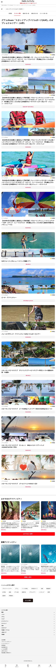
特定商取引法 (4, 647)
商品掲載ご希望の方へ (6, 652)
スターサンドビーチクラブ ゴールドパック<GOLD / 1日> (19, 483)
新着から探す (28, 577)
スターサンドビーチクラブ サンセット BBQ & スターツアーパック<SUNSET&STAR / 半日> (23, 446)
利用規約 (3, 645)
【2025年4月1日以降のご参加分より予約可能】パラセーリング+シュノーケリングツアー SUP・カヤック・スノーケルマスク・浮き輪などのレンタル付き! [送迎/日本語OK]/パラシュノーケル (28, 222)
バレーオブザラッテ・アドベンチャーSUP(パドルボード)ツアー (21, 334)
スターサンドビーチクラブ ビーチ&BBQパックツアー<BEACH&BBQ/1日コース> (27, 409)
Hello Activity (4, 5)
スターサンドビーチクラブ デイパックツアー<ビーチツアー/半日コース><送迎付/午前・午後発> (27, 371)
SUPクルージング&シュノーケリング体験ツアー (16, 261)
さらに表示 (28, 600)
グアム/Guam (10, 5)
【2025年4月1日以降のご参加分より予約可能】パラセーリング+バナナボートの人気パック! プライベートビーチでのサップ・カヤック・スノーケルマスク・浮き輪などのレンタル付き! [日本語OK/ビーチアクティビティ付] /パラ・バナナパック (28, 142)
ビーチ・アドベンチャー (9, 297)
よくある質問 (4, 649)
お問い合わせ (4, 650)
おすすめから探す (28, 534)
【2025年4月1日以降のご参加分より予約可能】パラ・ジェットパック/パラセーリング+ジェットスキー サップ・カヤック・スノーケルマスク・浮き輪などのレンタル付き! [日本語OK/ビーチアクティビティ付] (28, 59)
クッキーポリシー (5, 643)
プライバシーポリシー (6, 641)
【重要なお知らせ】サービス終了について (28, 3)
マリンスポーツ (17, 5)
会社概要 (3, 639)
